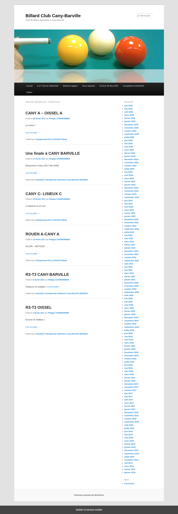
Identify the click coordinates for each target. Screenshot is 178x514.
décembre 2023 (131, 188)
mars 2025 (129, 150)
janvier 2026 (129, 121)
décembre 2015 (131, 450)
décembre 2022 (131, 219)
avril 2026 (128, 112)
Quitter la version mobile (89, 509)
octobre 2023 (130, 194)
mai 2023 (128, 204)
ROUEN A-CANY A (42, 234)
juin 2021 (128, 267)
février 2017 (129, 406)
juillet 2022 (129, 232)
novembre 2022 (131, 222)
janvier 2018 (129, 381)
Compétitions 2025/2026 (133, 86)
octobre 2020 (130, 289)
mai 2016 (128, 434)
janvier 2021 (129, 279)
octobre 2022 (130, 226)
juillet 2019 (129, 330)
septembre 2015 (131, 453)
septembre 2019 (131, 327)
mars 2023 (129, 210)
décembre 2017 (131, 384)
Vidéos (29, 92)
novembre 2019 (131, 321)
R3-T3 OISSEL (39, 307)
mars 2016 (129, 441)
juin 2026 (128, 106)
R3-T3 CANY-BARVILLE (47, 274)
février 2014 (129, 469)
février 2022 (129, 245)
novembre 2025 (131, 128)
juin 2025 (128, 140)
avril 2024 (128, 175)
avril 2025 (128, 147)
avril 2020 (128, 305)
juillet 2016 (129, 428)
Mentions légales (70, 86)
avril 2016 (128, 438)
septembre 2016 (131, 422)
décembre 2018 (131, 352)
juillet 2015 (129, 457)
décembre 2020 (131, 283)
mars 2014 (129, 466)
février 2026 (129, 118)
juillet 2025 (129, 137)
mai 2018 (128, 368)
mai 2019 (128, 336)
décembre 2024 (131, 159)
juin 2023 (128, 200)
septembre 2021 (131, 260)
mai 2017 (128, 396)
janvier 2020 (129, 314)
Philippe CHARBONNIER (59, 119)
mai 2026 (128, 109)
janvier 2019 (129, 349)
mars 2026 (129, 115)
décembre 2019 (131, 317)
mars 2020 (129, 308)
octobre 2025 (130, 131)
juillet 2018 (129, 362)
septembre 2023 (131, 197)
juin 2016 (128, 431)
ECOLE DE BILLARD (109, 86)
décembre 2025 (131, 125)
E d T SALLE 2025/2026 (47, 86)
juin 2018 (128, 365)
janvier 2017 (129, 409)
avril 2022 (128, 238)
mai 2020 (128, 302)
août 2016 (128, 425)
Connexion (129, 483)
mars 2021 (129, 273)
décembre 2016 (131, 412)
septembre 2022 (131, 229)
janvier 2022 (129, 248)
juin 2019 (128, 333)
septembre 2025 (131, 134)
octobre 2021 (130, 257)
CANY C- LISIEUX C (44, 193)
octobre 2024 (130, 166)
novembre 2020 (131, 286)
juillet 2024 (129, 169)
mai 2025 (128, 143)
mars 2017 (129, 403)
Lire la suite (33, 132)
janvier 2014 (129, 472)
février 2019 (129, 346)
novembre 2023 (131, 191)
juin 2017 (128, 393)
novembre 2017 (131, 387)
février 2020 (129, 311)
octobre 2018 (130, 359)
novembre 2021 (131, 254)
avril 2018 (128, 371)
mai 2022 (128, 235)
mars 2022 (129, 241)
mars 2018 (129, 374)
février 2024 (129, 181)
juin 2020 (128, 298)
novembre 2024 (131, 162)
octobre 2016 (130, 419)
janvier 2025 (129, 156)
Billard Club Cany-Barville (53, 15)
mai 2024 (128, 172)
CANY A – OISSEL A (44, 113)
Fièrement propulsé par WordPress (89, 495)
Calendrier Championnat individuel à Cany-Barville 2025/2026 (61, 180)
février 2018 (129, 378)
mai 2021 (128, 270)
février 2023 (129, 213)
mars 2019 (129, 343)
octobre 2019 (130, 324)
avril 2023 (128, 207)
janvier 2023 (129, 216)
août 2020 (128, 295)
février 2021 (129, 276)
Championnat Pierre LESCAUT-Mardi (51, 139)
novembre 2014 (131, 460)
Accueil (29, 86)
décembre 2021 (131, 251)
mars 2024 (129, 178)
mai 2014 (128, 463)
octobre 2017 (130, 390)
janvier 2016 (129, 447)
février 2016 (129, 444)
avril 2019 (128, 340)
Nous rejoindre (88, 86)
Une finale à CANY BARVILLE (53, 153)
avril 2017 (128, 400)
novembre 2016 (131, 415)
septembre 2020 (131, 292)
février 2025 (129, 153)
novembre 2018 (131, 355)
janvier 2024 (129, 185)
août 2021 (128, 264)
